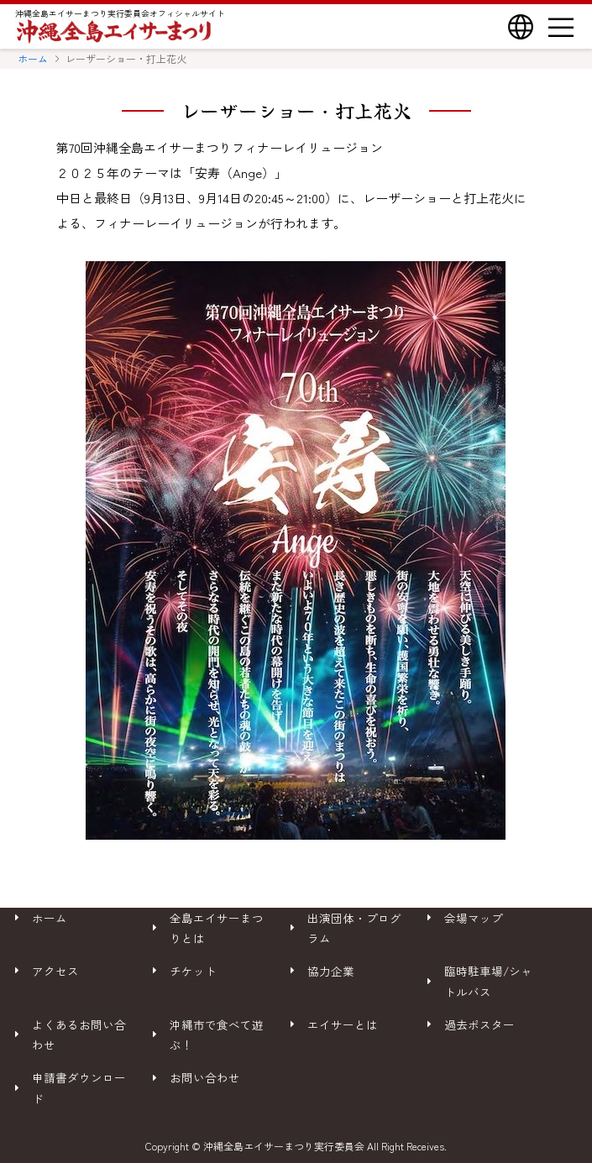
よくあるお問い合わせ (79, 1034)
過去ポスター (479, 1024)
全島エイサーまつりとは (217, 927)
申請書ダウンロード (79, 1087)
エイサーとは (342, 1024)
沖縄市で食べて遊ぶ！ (217, 1034)
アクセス (55, 970)
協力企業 (330, 970)
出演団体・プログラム (354, 927)
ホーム (33, 58)
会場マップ (473, 917)
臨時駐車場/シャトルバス (488, 980)
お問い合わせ (205, 1077)
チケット (193, 970)
